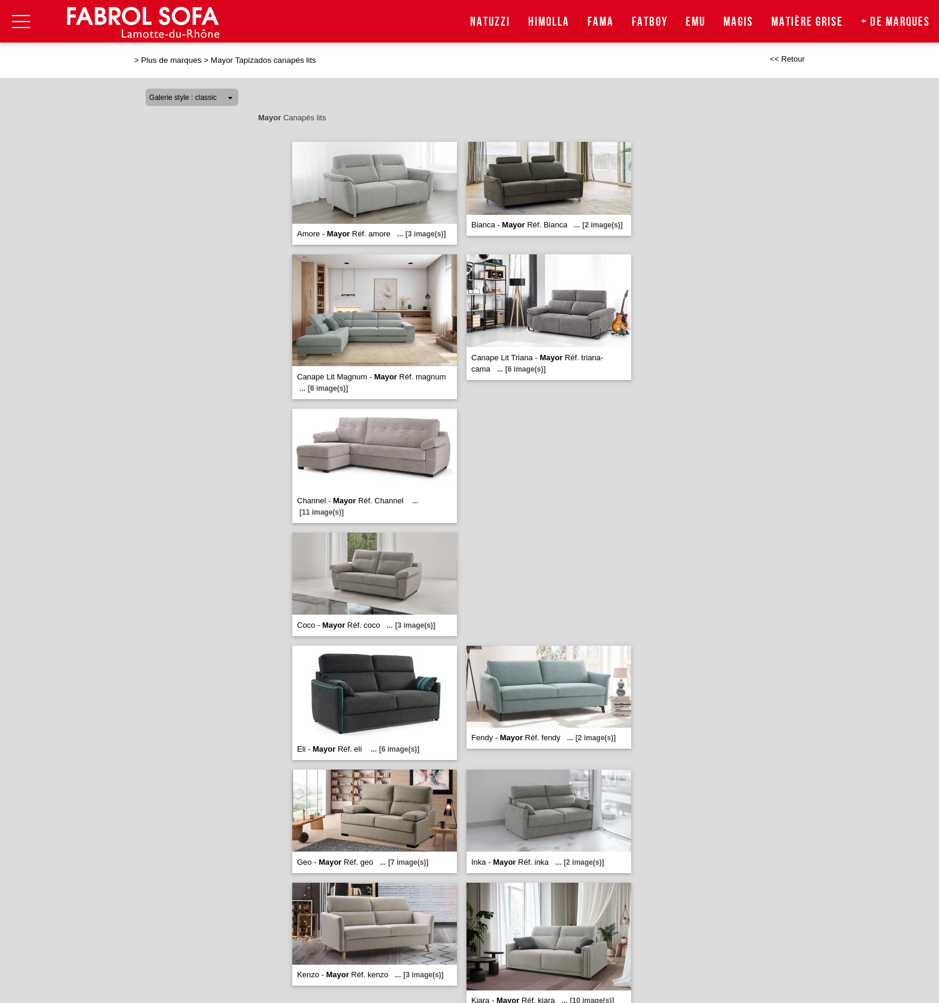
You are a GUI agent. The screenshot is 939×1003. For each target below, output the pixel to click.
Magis (738, 21)
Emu (695, 21)
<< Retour (787, 58)
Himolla (549, 21)
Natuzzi (490, 21)
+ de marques (895, 21)
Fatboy (650, 21)
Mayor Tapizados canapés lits (263, 60)
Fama (600, 21)
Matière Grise (807, 21)
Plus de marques (171, 60)
